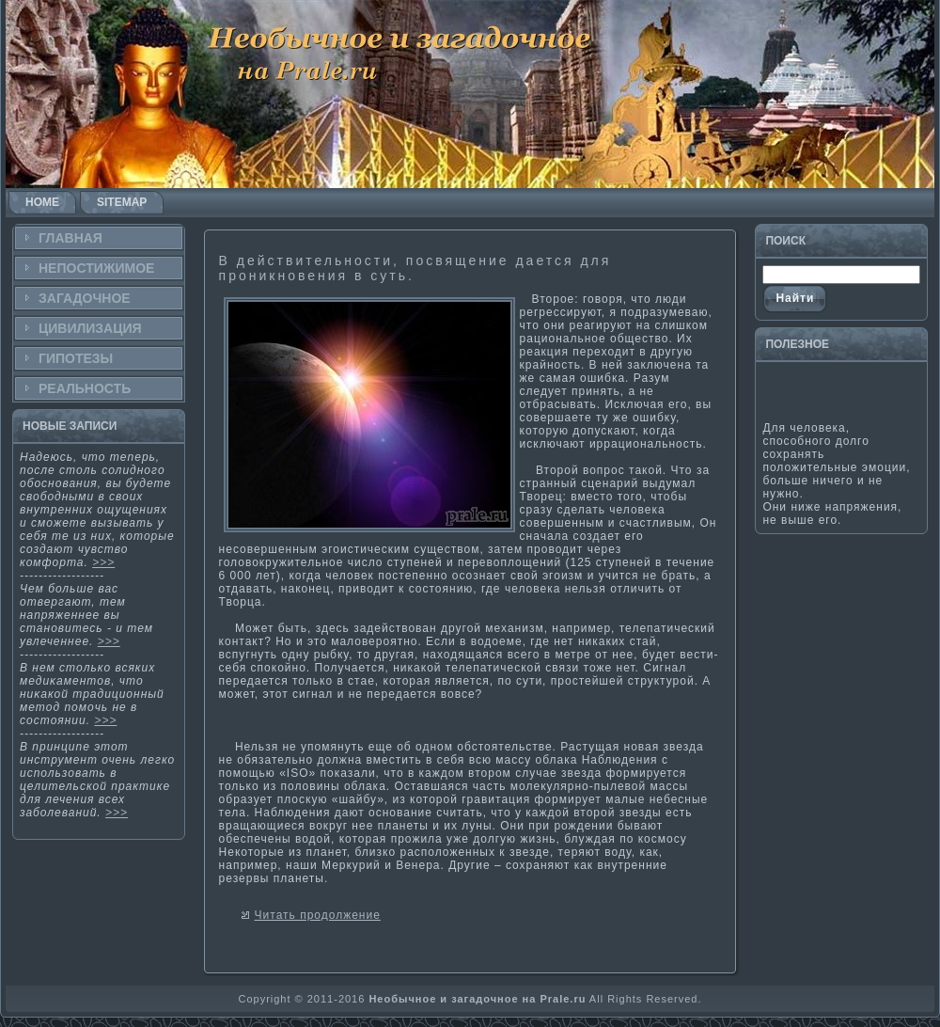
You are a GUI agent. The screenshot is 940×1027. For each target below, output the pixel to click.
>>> (103, 562)
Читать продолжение (318, 915)
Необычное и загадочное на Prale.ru (477, 998)
